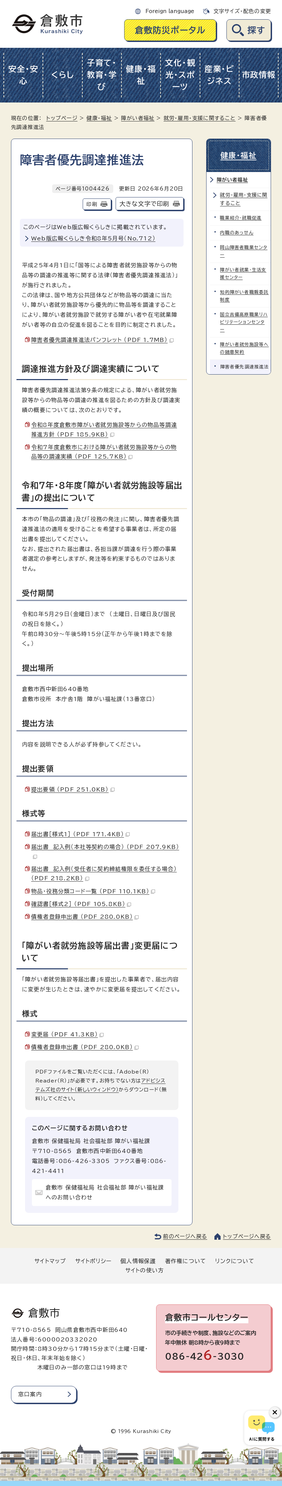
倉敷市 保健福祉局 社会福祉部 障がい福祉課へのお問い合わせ (105, 1192)
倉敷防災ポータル (170, 30)
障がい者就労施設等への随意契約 (244, 348)
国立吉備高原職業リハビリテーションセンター (244, 322)
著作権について (185, 1261)
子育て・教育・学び (102, 75)
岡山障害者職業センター (244, 251)
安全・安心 (23, 75)
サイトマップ (50, 1261)
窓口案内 (30, 1394)
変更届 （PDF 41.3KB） (67, 1034)
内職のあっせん (237, 232)
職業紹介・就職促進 (241, 218)
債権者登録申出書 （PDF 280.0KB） (85, 916)
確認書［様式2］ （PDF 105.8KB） (81, 904)
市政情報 (259, 75)
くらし (62, 75)
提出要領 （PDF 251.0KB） (73, 789)
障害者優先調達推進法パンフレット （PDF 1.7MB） (102, 340)
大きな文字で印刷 (144, 204)
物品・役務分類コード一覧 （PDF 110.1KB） (93, 891)
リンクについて (234, 1261)
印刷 (91, 204)
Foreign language (169, 11)
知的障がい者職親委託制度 (244, 296)
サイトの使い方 (144, 1270)
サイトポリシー (93, 1261)
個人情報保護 (138, 1261)
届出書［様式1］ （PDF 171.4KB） (80, 834)
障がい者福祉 (137, 118)
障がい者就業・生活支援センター (243, 274)
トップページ (62, 118)
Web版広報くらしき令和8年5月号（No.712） (93, 238)
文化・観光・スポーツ (180, 75)
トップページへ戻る (247, 1236)
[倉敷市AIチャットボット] (261, 1428)
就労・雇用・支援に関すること (200, 118)
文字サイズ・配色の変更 (242, 11)
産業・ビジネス (219, 75)
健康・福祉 (141, 75)
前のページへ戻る (185, 1236)
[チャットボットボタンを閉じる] (274, 1412)
